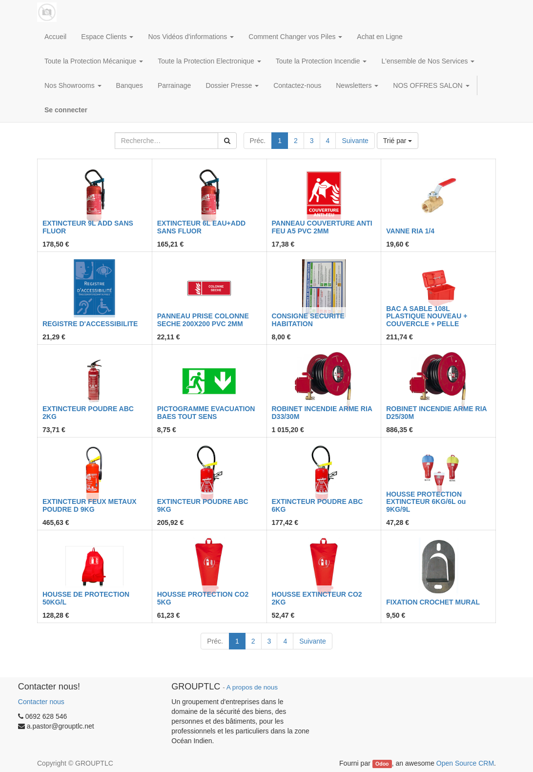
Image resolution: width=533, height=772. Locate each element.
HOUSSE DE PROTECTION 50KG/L (85, 597)
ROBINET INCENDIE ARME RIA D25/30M (436, 412)
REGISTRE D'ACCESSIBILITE (90, 324)
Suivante (355, 141)
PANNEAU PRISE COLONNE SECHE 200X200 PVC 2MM (203, 319)
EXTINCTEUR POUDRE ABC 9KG (202, 505)
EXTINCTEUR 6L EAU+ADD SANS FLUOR (201, 226)
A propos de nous (252, 687)
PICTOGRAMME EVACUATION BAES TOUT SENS (206, 412)
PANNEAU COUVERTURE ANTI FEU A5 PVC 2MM (322, 226)
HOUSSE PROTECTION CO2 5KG (202, 597)
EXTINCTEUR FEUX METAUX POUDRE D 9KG (89, 505)
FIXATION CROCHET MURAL (433, 602)
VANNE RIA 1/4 (410, 231)
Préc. (258, 141)
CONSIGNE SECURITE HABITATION (308, 319)
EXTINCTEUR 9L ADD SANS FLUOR (87, 226)
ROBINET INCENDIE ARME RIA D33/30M (322, 412)
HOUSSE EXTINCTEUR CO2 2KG (317, 597)
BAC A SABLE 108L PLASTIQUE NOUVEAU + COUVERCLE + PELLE (426, 316)
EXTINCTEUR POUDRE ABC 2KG (88, 412)
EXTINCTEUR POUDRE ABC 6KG (317, 505)
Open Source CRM (465, 763)
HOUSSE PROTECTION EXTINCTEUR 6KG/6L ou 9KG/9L (426, 501)
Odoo (382, 764)
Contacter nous (41, 702)
